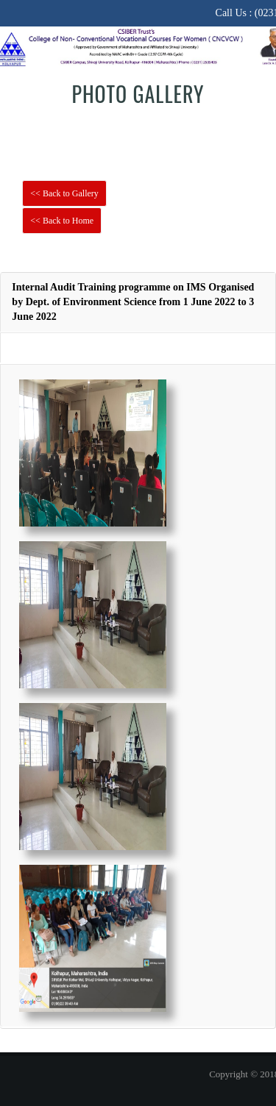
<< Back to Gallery (64, 193)
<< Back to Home (61, 220)
